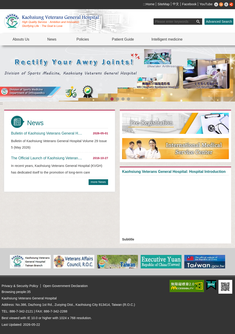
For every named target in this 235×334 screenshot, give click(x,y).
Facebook (189, 4)
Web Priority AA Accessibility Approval (187, 286)
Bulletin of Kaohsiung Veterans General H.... (46, 133)
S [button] (216, 4)
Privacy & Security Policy (20, 286)
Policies (82, 39)
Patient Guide (123, 39)
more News (98, 182)
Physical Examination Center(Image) (106, 99)
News (51, 39)
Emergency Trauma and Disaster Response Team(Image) (128, 99)
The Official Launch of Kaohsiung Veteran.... (46, 158)
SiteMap (163, 4)
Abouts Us (21, 39)
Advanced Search (219, 21)
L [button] (226, 4)
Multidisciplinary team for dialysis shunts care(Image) (123, 99)
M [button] (221, 4)
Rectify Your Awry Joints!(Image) (112, 99)
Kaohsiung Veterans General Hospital (52, 21)
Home (150, 4)
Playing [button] (227, 50)
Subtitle (128, 239)
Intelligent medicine (167, 39)
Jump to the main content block (2, 2)
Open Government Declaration (65, 286)
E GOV (211, 285)
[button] (198, 21)
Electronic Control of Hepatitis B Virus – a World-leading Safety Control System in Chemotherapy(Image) (117, 99)
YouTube (206, 4)
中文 (176, 4)
